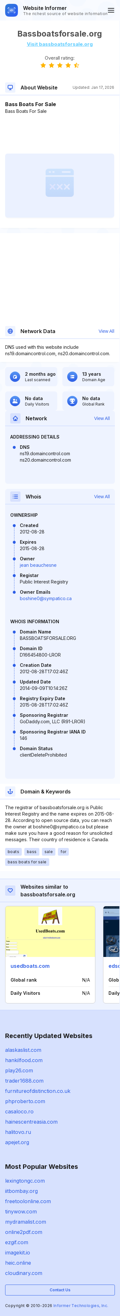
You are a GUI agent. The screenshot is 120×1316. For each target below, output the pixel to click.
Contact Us (60, 1289)
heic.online (18, 1263)
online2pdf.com (23, 1232)
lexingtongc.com (25, 1181)
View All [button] (106, 331)
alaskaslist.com (23, 1050)
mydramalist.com (25, 1222)
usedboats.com (30, 966)
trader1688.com (24, 1080)
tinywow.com (21, 1211)
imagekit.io (17, 1252)
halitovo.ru (18, 1132)
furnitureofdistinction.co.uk (37, 1091)
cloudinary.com (23, 1273)
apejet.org (17, 1142)
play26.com (19, 1070)
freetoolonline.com (28, 1201)
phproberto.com (25, 1101)
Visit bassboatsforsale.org (60, 44)
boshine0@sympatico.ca (46, 598)
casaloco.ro (19, 1111)
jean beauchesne (38, 565)
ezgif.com (16, 1242)
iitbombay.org (21, 1191)
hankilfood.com (24, 1060)
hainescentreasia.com (31, 1122)
